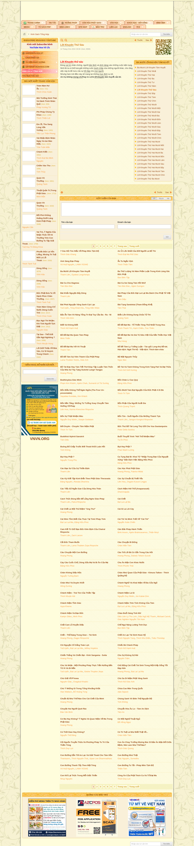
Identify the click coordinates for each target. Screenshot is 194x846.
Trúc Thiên (149, 328)
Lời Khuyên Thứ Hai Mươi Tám (150, 171)
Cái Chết (122, 499)
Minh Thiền (65, 338)
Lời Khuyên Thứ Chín (146, 101)
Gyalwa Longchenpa (81, 274)
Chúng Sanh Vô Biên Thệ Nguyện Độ (135, 698)
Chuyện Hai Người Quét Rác (73, 709)
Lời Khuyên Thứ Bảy (146, 93)
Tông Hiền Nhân (92, 308)
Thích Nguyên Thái (80, 758)
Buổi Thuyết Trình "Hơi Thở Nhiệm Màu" (136, 436)
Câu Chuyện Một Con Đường (73, 552)
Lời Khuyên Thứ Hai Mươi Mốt (150, 145)
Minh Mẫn (41, 196)
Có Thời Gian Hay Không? (72, 732)
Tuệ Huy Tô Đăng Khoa (32, 247)
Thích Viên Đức (67, 318)
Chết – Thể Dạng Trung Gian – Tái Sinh (78, 635)
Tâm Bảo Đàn (66, 286)
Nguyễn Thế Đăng (68, 735)
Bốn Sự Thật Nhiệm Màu (71, 416)
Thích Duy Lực (66, 748)
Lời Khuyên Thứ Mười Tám (149, 134)
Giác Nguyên (123, 758)
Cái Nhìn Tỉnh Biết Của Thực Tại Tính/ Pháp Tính (82, 519)
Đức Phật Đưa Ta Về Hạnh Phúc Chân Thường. (46, 296)
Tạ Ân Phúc (123, 440)
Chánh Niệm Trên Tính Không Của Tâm (136, 603)
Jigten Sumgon (137, 286)
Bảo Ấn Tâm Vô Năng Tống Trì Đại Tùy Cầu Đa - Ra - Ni (85, 315)
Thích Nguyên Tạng (126, 638)
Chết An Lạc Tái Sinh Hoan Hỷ (132, 635)
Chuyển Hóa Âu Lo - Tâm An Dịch (133, 709)
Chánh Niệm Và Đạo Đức (71, 613)
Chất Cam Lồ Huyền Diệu (72, 625)
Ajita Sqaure (123, 692)
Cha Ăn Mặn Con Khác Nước (131, 562)
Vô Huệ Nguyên (67, 264)
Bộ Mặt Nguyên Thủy (127, 357)
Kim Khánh (82, 396)
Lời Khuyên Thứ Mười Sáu (149, 127)
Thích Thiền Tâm (125, 264)
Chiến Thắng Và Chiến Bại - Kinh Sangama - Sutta (83, 655)
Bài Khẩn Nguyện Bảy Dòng (73, 293)
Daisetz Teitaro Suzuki (141, 556)
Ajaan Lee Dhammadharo (100, 758)
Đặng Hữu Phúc (125, 383)
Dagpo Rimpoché (81, 638)
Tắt (154, 198)
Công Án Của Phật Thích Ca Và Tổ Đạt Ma (137, 775)
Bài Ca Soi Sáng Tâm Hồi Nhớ (132, 283)
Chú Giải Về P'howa (69, 678)
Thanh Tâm (65, 350)
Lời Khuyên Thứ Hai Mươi (148, 142)
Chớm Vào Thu (43, 165)
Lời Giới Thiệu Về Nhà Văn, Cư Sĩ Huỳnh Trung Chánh (47, 351)
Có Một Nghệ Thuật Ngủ (129, 719)
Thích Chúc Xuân (44, 92)
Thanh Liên (65, 274)
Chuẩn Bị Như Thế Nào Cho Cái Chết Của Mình (82, 698)
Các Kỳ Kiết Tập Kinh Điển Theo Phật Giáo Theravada (85, 478)
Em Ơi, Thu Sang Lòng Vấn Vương (44, 127)
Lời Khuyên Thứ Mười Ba (148, 116)
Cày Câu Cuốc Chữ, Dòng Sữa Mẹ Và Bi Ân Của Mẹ (84, 562)
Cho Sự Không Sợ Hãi (128, 655)
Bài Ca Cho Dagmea (69, 283)
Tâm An (121, 712)
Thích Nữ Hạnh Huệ (69, 328)
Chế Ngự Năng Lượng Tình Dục (132, 625)
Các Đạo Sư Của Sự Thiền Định (75, 468)
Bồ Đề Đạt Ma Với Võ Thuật (72, 346)
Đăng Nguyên (66, 482)
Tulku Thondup (158, 638)
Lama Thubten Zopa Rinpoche (85, 545)
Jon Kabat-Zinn (142, 596)
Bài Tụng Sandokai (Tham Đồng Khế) (135, 304)
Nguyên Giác (42, 330)
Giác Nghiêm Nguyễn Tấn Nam (131, 619)
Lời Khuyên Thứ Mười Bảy (148, 130)
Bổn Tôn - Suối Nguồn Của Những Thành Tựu (139, 416)
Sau (147, 40)
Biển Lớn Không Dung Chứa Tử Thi (134, 315)
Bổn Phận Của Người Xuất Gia (132, 403)
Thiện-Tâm (122, 768)
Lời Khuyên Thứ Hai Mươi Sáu (150, 164)
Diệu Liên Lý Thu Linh (127, 616)
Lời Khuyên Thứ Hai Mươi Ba (150, 153)
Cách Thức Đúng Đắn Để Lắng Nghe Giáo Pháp (82, 499)
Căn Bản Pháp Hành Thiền (130, 529)
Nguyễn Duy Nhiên (68, 419)
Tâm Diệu (122, 299)
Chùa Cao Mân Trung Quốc (130, 688)
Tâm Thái (122, 308)
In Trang (61, 192)
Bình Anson (123, 532)
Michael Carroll (163, 616)
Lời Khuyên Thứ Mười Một (149, 108)
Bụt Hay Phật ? (125, 446)
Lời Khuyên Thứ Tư (145, 82)
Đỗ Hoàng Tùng (80, 692)
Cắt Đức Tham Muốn (70, 542)
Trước (140, 40)
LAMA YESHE (82, 264)
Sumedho (134, 758)
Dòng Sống (42, 268)
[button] (33, 22)
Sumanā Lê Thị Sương (99, 383)
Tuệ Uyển (64, 308)
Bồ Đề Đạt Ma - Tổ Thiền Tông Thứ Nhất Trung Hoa (141, 325)
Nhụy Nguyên (66, 779)
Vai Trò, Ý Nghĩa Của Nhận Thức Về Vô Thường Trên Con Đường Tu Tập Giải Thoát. (39, 238)
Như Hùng (122, 341)
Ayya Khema (65, 606)
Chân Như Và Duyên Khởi (72, 583)
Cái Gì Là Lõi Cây (126, 509)
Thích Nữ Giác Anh (126, 682)
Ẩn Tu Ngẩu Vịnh (125, 261)
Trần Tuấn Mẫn (43, 147)
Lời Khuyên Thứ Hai (146, 75)
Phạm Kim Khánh (68, 383)
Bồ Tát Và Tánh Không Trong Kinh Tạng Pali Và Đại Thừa (144, 367)
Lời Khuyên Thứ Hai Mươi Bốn (150, 156)
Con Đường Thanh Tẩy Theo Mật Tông (78, 765)
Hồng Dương (66, 586)
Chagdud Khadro (80, 682)
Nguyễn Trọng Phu (68, 460)
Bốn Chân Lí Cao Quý (128, 380)
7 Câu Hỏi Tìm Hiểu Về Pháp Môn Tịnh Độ (79, 251)
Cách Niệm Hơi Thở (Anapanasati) (133, 489)
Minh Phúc (77, 616)
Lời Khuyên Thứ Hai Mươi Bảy (150, 167)
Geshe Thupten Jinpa (93, 671)
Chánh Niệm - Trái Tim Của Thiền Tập (77, 593)
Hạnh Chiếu (138, 328)
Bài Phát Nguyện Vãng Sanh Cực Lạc (77, 304)
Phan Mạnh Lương (126, 450)
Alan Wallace (66, 692)
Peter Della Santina (126, 430)
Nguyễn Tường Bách (69, 576)
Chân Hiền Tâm (124, 545)
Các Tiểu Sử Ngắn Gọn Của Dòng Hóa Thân (80, 489)
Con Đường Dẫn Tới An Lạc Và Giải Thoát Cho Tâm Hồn (86, 755)
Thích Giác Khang (68, 254)
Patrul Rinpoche (79, 502)
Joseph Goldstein (85, 419)
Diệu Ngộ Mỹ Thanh (147, 616)
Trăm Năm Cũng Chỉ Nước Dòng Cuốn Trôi (46, 310)
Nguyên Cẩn (27, 227)
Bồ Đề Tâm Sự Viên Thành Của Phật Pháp (79, 357)
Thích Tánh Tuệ (29, 264)
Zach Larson (77, 535)
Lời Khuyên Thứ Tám (146, 97)
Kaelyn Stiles (66, 616)
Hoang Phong (66, 373)
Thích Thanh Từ (125, 328)
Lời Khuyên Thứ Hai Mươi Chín (151, 175)
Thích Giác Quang (126, 748)
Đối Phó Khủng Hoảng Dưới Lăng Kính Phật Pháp (45, 218)
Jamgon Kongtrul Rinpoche (141, 419)
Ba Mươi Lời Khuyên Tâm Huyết (152, 62)
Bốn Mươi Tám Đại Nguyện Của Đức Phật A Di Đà (141, 390)
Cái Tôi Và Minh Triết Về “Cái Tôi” (133, 519)
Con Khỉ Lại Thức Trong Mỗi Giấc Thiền (78, 775)
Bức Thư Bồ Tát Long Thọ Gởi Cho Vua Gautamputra (142, 426)
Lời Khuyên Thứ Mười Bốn (149, 119)
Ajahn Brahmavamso (138, 532)
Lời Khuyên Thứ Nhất (146, 71)
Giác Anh (84, 360)
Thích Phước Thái (125, 566)
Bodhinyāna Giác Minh (71, 380)
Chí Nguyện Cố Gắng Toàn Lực (74, 645)
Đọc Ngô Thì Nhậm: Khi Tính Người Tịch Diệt (46, 323)
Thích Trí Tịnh (124, 393)
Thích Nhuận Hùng (45, 343)
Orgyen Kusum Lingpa (136, 482)
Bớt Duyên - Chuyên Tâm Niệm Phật (77, 426)
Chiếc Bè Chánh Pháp (128, 645)
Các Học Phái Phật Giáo (129, 468)
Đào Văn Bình (66, 712)
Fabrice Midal (137, 471)
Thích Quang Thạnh (126, 406)
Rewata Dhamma (81, 482)
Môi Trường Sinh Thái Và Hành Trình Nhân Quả (47, 101)
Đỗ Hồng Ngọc (124, 722)
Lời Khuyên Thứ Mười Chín (149, 138)
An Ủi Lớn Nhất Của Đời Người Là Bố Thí (137, 251)
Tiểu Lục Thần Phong (46, 133)
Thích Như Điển (143, 638)
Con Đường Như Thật (128, 755)
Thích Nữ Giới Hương (127, 370)
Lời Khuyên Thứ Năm (146, 86)
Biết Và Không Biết (69, 325)
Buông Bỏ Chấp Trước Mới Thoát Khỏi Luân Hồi (82, 446)
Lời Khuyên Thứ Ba (145, 78)
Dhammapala (123, 492)
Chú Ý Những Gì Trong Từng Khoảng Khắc (80, 688)
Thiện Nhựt (154, 532)
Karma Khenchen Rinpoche (82, 409)
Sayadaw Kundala (68, 396)
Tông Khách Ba (77, 308)
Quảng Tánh (42, 184)
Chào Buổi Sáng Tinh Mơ (129, 613)
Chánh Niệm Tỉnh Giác (70, 603)
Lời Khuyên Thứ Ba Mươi (148, 179)
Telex (161, 198)
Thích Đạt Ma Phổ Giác (128, 254)
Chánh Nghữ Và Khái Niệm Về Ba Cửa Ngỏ (137, 583)
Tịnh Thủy (41, 172)
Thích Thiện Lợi (43, 118)
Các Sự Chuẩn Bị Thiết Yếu (130, 478)
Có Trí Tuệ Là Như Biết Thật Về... (133, 732)
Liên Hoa (64, 409)
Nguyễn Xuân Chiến (126, 522)
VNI (168, 198)
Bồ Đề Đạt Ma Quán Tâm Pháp (74, 335)
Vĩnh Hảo (41, 274)
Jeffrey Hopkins (91, 648)
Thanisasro (65, 758)
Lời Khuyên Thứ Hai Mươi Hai (150, 149)
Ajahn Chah (82, 383)
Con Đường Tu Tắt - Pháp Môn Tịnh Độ (136, 765)
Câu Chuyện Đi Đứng (127, 542)
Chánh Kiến (42, 152)
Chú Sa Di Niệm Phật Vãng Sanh (133, 678)
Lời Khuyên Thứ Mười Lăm (149, 123)
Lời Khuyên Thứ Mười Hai (148, 112)
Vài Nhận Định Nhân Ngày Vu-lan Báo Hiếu (46, 141)
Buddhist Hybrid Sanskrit (72, 436)
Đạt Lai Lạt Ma (124, 502)
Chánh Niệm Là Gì (126, 593)
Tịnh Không (65, 450)
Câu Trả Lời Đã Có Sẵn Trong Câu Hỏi (135, 552)
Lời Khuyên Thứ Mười (147, 104)
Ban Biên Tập (123, 277)
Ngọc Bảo (122, 360)
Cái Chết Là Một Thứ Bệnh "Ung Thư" (77, 509)
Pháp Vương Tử (44, 107)
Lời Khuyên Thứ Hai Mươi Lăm (150, 160)
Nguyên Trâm (123, 658)
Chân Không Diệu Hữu (70, 572)
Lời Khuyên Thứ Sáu (146, 90)
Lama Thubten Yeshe (69, 360)
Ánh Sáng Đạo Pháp (69, 261)
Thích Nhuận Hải (67, 596)
